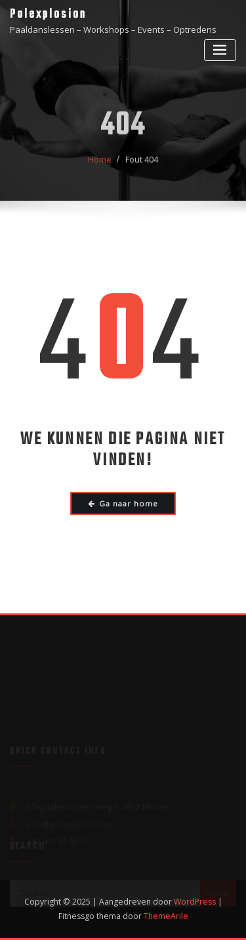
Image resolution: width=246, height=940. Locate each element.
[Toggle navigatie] (220, 50)
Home (100, 164)
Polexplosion (48, 14)
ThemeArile (166, 916)
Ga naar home (123, 503)
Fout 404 (141, 164)
